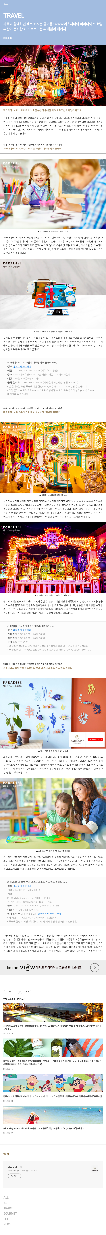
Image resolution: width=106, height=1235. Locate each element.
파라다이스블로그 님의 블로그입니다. (22, 1170)
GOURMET (10, 1213)
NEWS (7, 1224)
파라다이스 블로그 (17, 1166)
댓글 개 (6, 1154)
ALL (5, 1197)
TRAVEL (13, 15)
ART (6, 1203)
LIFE (6, 1219)
